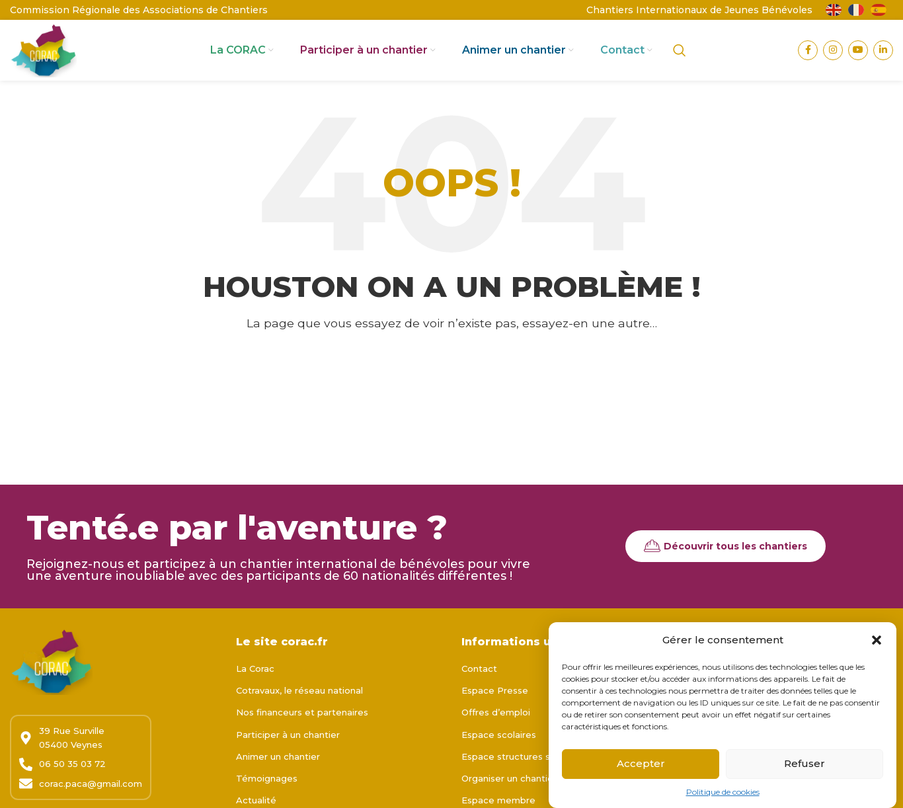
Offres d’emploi (495, 738)
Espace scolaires (498, 759)
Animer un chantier (278, 781)
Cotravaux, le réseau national (299, 716)
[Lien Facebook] (808, 63)
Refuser (804, 768)
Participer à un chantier (288, 759)
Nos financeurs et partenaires (302, 738)
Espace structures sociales (521, 781)
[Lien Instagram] (833, 63)
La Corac (255, 693)
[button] (876, 645)
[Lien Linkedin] (883, 63)
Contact (479, 693)
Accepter (641, 768)
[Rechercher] (679, 63)
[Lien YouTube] (858, 63)
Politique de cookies (723, 797)
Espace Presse (494, 716)
